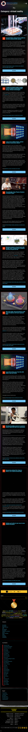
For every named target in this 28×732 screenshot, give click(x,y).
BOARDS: (16, 718)
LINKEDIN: (8, 715)
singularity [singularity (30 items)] (24, 616)
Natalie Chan (6, 168)
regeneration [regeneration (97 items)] (17, 616)
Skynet (3, 632)
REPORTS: (16, 719)
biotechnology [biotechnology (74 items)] (8, 612)
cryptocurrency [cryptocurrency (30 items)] (22, 612)
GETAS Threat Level (14, 710)
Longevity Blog (5, 694)
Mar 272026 (4, 427)
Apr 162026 (4, 248)
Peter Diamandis (5, 627)
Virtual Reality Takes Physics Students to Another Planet (15, 192)
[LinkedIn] (22, 728)
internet (10, 168)
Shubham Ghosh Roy (7, 647)
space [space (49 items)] (26, 616)
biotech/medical (14, 282)
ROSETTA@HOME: (7, 722)
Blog (14, 8)
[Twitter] (21, 728)
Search (26, 598)
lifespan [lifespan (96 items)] (21, 615)
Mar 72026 (4, 524)
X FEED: (8, 716)
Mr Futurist (4, 695)
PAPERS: (16, 722)
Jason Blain (6, 680)
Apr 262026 (4, 142)
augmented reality (14, 344)
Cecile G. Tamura (7, 664)
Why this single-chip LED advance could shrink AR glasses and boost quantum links (15, 313)
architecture (4, 637)
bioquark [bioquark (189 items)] (24, 611)
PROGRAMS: (16, 721)
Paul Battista (6, 653)
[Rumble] (26, 728)
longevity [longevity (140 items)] (25, 615)
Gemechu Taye (6, 654)
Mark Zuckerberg (5, 633)
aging (3, 634)
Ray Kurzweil (4, 629)
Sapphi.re (16, 727)
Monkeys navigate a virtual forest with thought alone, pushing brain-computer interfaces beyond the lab (15, 248)
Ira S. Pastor (6, 682)
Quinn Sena (6, 649)
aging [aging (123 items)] (4, 611)
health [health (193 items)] (15, 614)
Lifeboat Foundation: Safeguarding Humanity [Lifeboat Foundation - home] (11, 3)
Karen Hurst (6, 657)
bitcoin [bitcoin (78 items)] (12, 612)
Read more (14, 71)
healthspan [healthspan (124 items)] (20, 613)
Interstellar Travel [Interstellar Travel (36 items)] (8, 615)
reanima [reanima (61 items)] (9, 616)
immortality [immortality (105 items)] (3, 615)
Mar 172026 (4, 471)
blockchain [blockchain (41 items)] (14, 612)
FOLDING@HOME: (8, 721)
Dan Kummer (6, 660)
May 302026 (4, 38)
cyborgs (18, 282)
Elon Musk (4, 630)
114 (14, 592)
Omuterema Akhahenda (8, 661)
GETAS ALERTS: (16, 715)
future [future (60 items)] (9, 613)
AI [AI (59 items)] (5, 611)
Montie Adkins (6, 681)
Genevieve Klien (6, 645)
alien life (3, 635)
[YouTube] (24, 728)
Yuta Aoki (5, 665)
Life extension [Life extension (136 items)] (17, 615)
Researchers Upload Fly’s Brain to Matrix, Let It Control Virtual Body (14, 470)
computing (18, 344)
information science (17, 66)
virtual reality (6, 67)
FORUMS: (11, 724)
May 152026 (4, 89)
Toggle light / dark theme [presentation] (26, 3)
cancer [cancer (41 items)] (19, 612)
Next (18, 592)
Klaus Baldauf (6, 662)
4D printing (4, 626)
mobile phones (17, 458)
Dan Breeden (6, 650)
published (7, 94)
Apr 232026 (4, 193)
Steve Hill (5, 674)
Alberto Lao (6, 668)
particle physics (17, 225)
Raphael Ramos (6, 670)
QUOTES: (16, 724)
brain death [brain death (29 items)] (17, 612)
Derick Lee (5, 666)
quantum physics (22, 344)
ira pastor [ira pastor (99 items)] (12, 615)
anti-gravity (4, 636)
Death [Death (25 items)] (25, 612)
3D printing (4, 625)
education (13, 225)
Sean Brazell (6, 673)
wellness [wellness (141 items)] (20, 617)
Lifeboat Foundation (7, 727)
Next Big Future (5, 696)
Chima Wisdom (7, 458)
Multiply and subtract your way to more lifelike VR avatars (15, 523)
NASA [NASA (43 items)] (2, 616)
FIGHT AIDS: (8, 719)
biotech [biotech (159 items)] (4, 612)
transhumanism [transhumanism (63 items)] (16, 617)
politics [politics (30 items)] (6, 616)
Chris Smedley (6, 684)
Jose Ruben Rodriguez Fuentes (9, 658)
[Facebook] (19, 728)
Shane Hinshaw (6, 669)
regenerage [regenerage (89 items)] (12, 616)
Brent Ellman (6, 676)
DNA (3, 628)
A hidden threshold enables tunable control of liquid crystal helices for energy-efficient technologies (14, 89)
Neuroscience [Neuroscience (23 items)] (4, 616)
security (3, 67)
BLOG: (15, 716)
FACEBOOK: (7, 713)
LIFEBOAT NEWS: (17, 713)
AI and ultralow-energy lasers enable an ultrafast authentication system (15, 38)
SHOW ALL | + (3, 685)
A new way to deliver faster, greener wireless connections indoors (14, 142)
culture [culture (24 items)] (24, 612)
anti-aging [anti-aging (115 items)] (11, 611)
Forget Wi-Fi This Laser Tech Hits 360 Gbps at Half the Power (15, 372)
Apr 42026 (4, 373)
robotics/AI (22, 66)
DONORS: (11, 718)
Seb (4, 677)
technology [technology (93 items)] (11, 617)
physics (13, 115)
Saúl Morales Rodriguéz (8, 66)
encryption (13, 66)
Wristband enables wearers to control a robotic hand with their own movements (15, 426)
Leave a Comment (11, 67)
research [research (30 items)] (20, 616)
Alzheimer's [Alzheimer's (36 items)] (7, 611)
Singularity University (6, 631)
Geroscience (4, 692)
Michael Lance (6, 678)
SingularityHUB (5, 699)
